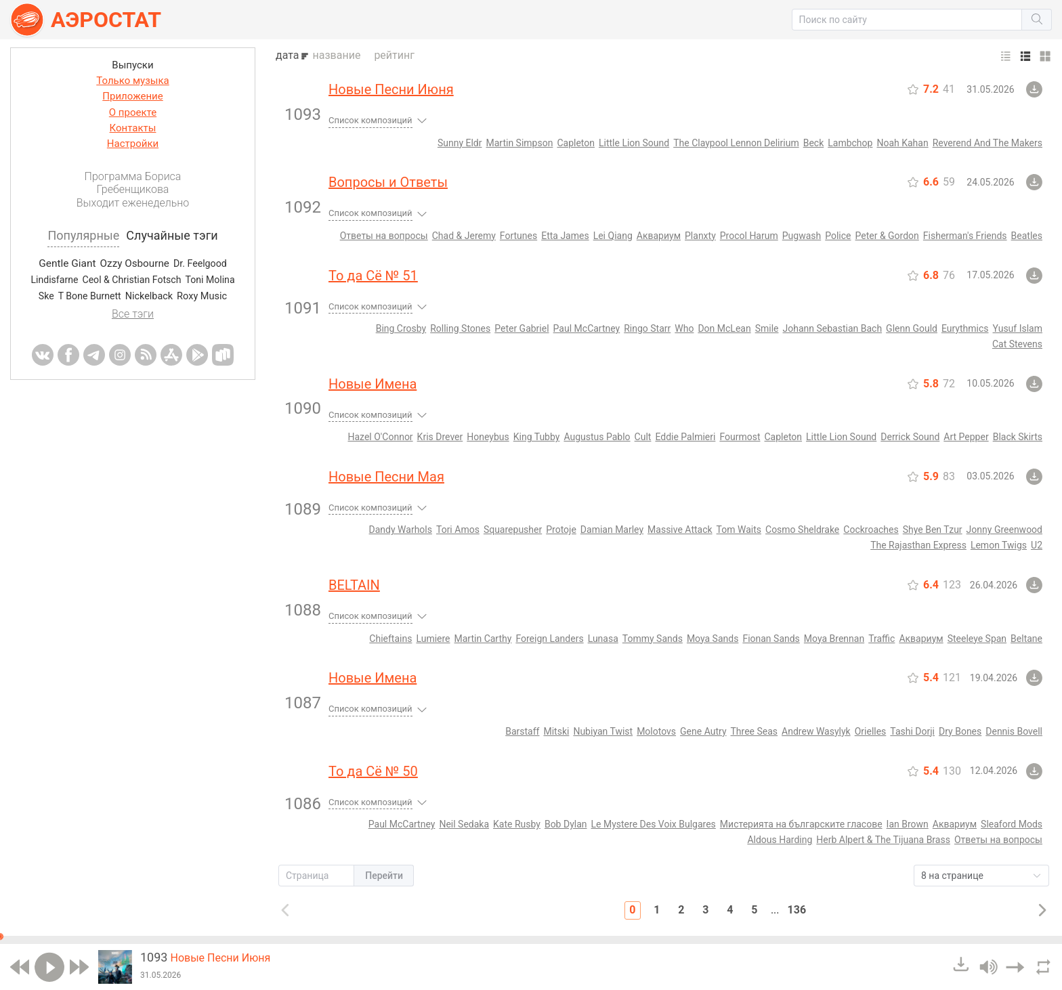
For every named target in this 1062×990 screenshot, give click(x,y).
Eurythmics (965, 328)
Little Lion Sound (634, 142)
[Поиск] (907, 19)
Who (684, 328)
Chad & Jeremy (464, 235)
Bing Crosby (401, 328)
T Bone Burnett (89, 296)
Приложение (132, 96)
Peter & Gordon (887, 235)
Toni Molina (209, 279)
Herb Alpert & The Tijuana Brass (883, 839)
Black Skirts (1017, 436)
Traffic (881, 638)
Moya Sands (713, 638)
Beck (813, 142)
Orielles (871, 731)
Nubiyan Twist (603, 731)
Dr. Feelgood (200, 263)
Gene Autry (703, 731)
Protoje (561, 529)
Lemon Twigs (999, 545)
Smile (767, 328)
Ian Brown (908, 824)
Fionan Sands (770, 638)
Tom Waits (739, 529)
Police (838, 235)
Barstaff (522, 731)
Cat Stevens (1017, 344)
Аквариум (659, 235)
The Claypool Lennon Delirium (736, 142)
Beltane (1026, 638)
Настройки (132, 143)
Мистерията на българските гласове (801, 824)
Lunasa (603, 638)
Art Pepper (965, 436)
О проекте (132, 112)
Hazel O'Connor (380, 436)
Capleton (576, 142)
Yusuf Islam (1017, 328)
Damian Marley (611, 529)
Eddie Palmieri (685, 436)
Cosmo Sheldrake (802, 529)
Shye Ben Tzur (932, 529)
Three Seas (754, 731)
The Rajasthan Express (918, 545)
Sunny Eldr (460, 142)
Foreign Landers (549, 638)
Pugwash (801, 235)
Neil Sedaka (464, 824)
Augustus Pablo (597, 436)
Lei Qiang (613, 235)
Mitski (556, 731)
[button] (907, 19)
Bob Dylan (566, 824)
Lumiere (433, 638)
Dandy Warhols (400, 529)
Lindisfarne (54, 279)
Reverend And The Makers (987, 142)
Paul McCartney (586, 328)
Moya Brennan (834, 638)
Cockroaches (870, 529)
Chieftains (390, 638)
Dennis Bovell (1013, 731)
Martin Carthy (483, 638)
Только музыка (132, 80)
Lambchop (850, 142)
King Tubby (536, 436)
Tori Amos (458, 529)
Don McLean (724, 328)
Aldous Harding (779, 839)
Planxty (700, 235)
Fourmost (739, 436)
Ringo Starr (647, 328)
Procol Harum (749, 235)
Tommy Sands (652, 638)
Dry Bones (960, 731)
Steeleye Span (977, 638)
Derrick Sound (909, 436)
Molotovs (656, 731)
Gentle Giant (67, 264)
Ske (46, 296)
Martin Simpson (519, 142)
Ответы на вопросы (384, 235)
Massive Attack (680, 529)
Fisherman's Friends (965, 235)
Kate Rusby (516, 824)
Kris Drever (440, 436)
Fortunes (518, 235)
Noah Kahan (902, 142)
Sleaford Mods (1011, 824)
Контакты (133, 128)
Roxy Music (202, 297)
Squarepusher (513, 529)
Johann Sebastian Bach (833, 328)
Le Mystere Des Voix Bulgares (653, 824)
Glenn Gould (911, 328)
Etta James (565, 235)
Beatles (1026, 235)
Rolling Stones (460, 328)
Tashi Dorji (912, 731)
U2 (1036, 545)
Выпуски (132, 65)
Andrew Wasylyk (816, 731)
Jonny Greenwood (1004, 529)
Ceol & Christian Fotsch (131, 279)
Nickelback (149, 296)
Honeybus (488, 436)
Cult (643, 436)
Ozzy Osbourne (134, 264)
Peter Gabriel (521, 328)
